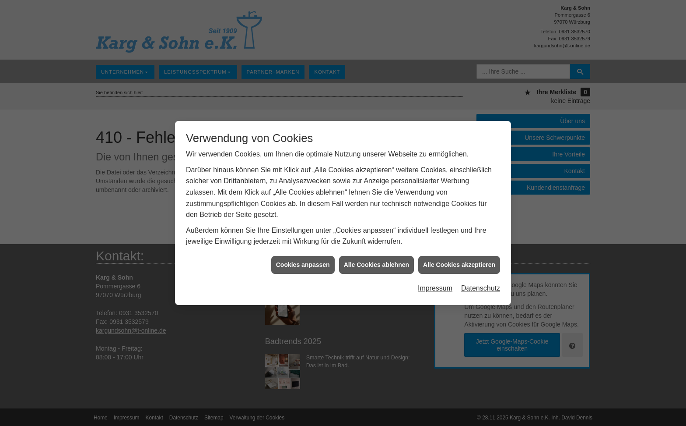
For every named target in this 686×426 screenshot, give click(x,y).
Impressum (435, 286)
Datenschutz (480, 286)
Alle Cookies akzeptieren (459, 262)
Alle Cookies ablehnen (376, 262)
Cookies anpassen (303, 262)
